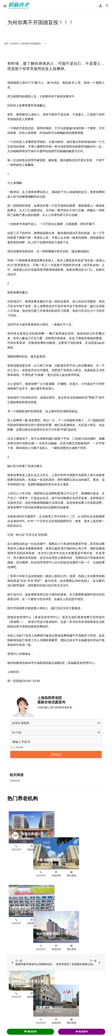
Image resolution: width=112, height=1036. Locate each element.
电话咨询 (16, 849)
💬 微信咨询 (30, 1031)
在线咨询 (31, 849)
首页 (6, 43)
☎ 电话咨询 (82, 1031)
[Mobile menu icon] (5, 6)
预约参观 (47, 849)
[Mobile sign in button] (100, 6)
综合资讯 (14, 43)
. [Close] (109, 1029)
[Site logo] (19, 5)
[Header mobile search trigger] (107, 6)
